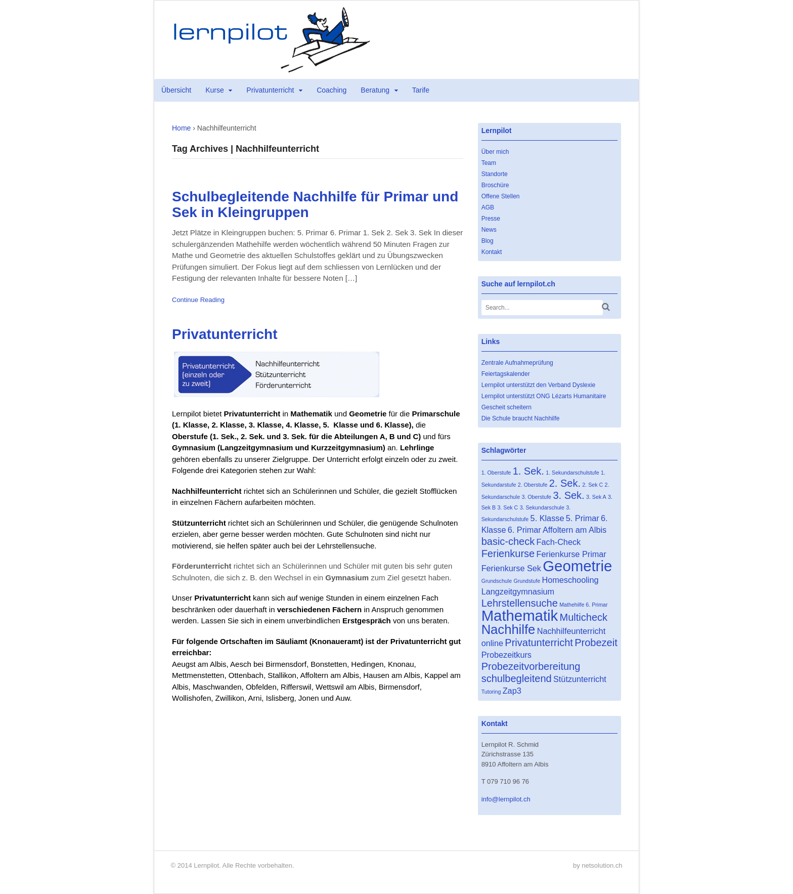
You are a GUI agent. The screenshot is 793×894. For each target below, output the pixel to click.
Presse (490, 218)
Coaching (331, 90)
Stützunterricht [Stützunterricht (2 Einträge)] (579, 679)
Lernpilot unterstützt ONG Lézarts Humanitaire (543, 396)
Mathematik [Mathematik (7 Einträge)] (519, 615)
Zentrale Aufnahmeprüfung (517, 362)
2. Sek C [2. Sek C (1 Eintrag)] (592, 485)
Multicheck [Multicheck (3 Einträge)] (583, 617)
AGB (487, 207)
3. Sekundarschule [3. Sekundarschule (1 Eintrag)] (542, 507)
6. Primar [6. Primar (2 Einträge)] (524, 529)
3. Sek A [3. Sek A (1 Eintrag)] (596, 497)
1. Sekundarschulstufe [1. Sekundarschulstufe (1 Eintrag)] (572, 473)
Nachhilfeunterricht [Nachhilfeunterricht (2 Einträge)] (571, 630)
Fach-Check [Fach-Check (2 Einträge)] (559, 541)
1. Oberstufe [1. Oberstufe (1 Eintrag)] (496, 473)
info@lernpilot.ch (506, 799)
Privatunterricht (270, 90)
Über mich (495, 151)
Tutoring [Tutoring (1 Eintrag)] (491, 692)
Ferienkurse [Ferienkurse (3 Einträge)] (508, 553)
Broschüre (495, 185)
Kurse (214, 90)
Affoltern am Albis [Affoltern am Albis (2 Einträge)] (574, 529)
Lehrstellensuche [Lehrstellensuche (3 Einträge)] (519, 603)
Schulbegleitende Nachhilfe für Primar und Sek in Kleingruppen (315, 204)
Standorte (494, 174)
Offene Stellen (500, 196)
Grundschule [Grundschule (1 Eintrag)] (496, 581)
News (489, 229)
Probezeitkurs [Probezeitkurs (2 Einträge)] (506, 654)
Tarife (420, 90)
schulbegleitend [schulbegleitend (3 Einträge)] (516, 678)
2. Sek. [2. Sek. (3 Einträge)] (565, 483)
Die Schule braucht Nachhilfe (520, 418)
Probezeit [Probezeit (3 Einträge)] (596, 642)
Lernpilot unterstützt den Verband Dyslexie (538, 385)
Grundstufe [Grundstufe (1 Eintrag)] (526, 581)
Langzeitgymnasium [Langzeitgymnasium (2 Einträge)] (518, 591)
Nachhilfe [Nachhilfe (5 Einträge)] (508, 629)
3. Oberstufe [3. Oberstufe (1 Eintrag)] (536, 497)
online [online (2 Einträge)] (492, 643)
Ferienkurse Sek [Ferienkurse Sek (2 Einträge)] (511, 568)
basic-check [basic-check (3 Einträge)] (508, 541)
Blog (487, 240)
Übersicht (176, 90)
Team (488, 162)
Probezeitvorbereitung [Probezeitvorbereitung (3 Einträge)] (531, 666)
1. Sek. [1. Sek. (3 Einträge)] (528, 471)
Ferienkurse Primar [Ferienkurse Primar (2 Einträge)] (571, 554)
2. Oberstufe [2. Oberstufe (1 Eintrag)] (533, 485)
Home (181, 128)
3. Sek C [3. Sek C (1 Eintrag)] (507, 507)
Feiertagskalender (505, 373)
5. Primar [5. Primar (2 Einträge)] (582, 518)
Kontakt (491, 252)
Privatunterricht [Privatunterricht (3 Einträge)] (539, 642)
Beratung (375, 90)
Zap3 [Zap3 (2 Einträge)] (512, 690)
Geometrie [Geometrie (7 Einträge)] (577, 566)
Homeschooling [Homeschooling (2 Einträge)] (570, 579)
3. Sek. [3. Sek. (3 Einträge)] (568, 495)
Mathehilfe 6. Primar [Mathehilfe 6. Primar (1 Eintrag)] (583, 605)
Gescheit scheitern (506, 407)
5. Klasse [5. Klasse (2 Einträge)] (547, 518)
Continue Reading (198, 300)
